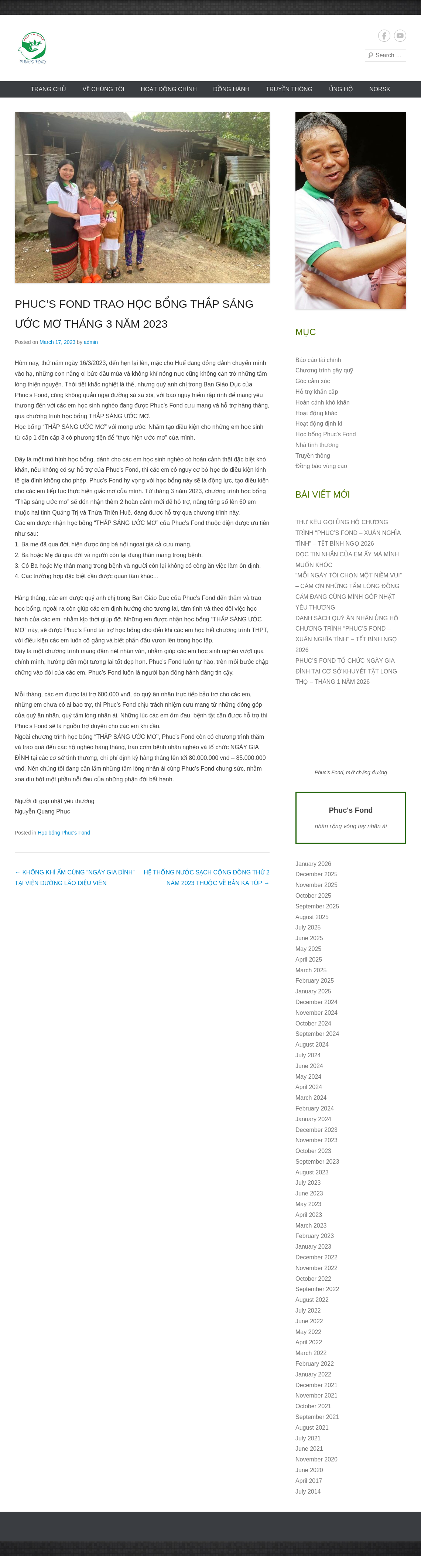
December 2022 (316, 1257)
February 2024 (314, 1108)
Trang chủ (48, 89)
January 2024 (313, 1119)
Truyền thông (289, 89)
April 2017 (308, 1481)
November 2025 (316, 885)
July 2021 (308, 1438)
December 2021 (316, 1385)
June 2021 (309, 1449)
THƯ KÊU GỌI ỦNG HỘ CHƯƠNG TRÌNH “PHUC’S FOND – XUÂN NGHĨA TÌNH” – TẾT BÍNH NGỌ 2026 (347, 533)
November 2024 (316, 1013)
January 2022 (313, 1374)
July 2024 (308, 1055)
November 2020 (316, 1459)
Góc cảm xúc (312, 381)
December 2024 (316, 1002)
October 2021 (313, 1406)
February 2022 (314, 1364)
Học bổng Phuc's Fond (64, 833)
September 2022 (317, 1289)
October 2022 (313, 1279)
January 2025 (313, 991)
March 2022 (311, 1353)
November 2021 (316, 1395)
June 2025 (309, 938)
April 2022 (308, 1342)
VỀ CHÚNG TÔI (103, 89)
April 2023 (308, 1215)
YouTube (400, 36)
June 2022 (309, 1321)
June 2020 (309, 1470)
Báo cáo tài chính (318, 360)
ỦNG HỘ (341, 89)
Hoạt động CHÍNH (169, 89)
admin (91, 342)
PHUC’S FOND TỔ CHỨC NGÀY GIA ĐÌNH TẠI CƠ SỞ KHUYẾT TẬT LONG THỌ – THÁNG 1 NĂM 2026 (346, 671)
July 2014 (308, 1491)
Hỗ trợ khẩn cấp (316, 392)
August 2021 (312, 1427)
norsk (379, 89)
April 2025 (308, 959)
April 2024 (308, 1087)
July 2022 (308, 1310)
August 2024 (312, 1044)
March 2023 (311, 1225)
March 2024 (311, 1098)
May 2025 (308, 949)
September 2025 (317, 906)
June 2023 (309, 1193)
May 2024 (308, 1077)
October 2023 (313, 1151)
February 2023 (314, 1236)
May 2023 (308, 1204)
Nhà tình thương (317, 445)
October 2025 (313, 896)
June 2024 (309, 1066)
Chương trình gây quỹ (324, 370)
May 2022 (308, 1332)
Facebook (384, 36)
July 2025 (308, 927)
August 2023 (312, 1172)
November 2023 (316, 1140)
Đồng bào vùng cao (321, 466)
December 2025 (316, 874)
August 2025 (312, 917)
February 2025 (314, 980)
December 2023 (316, 1130)
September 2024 (317, 1034)
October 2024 (313, 1023)
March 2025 (311, 970)
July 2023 (308, 1183)
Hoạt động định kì (318, 423)
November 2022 (316, 1268)
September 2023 (317, 1162)
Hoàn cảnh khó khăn (322, 402)
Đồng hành (231, 89)
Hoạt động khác (316, 413)
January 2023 (313, 1246)
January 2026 (313, 864)
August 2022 (312, 1300)
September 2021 (317, 1417)
